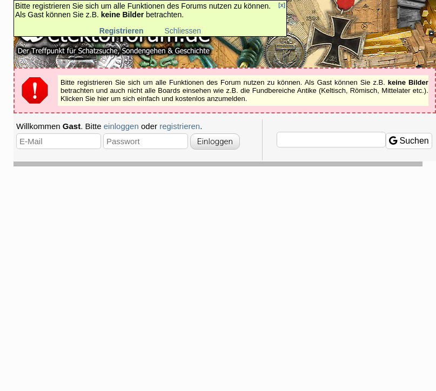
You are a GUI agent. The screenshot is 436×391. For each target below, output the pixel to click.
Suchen (409, 140)
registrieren (179, 126)
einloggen (121, 126)
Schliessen (182, 30)
